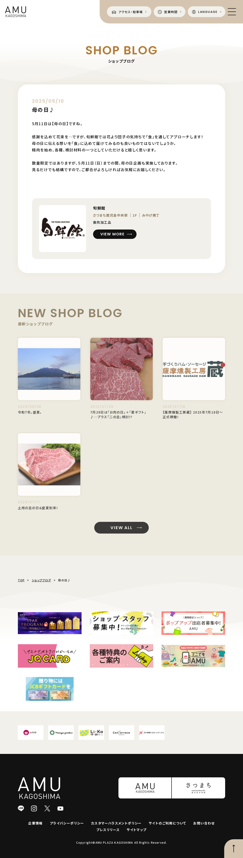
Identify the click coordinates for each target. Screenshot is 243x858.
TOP (21, 580)
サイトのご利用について (167, 823)
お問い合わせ (204, 823)
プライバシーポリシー (67, 823)
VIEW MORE (113, 234)
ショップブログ (41, 580)
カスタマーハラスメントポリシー (116, 823)
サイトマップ (136, 829)
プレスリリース (108, 829)
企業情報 (35, 823)
